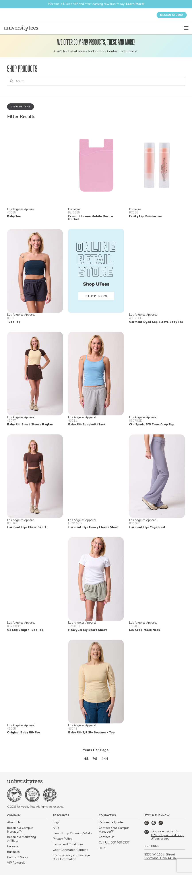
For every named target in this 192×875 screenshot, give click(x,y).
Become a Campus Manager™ (20, 830)
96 (95, 758)
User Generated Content (70, 850)
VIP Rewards (16, 863)
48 (86, 758)
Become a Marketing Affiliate (21, 839)
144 (105, 758)
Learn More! (135, 4)
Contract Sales (17, 857)
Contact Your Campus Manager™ (114, 830)
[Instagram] (147, 824)
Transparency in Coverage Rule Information (71, 857)
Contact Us (106, 837)
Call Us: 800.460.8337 (114, 842)
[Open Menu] (186, 28)
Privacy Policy (62, 839)
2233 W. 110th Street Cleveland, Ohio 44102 (160, 856)
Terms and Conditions (68, 844)
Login (56, 822)
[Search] (96, 81)
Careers (12, 846)
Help (102, 848)
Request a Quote (111, 822)
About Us (13, 822)
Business (13, 852)
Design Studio (171, 15)
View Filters (20, 106)
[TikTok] (161, 824)
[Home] (21, 28)
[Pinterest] (154, 824)
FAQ (56, 828)
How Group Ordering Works (72, 833)
